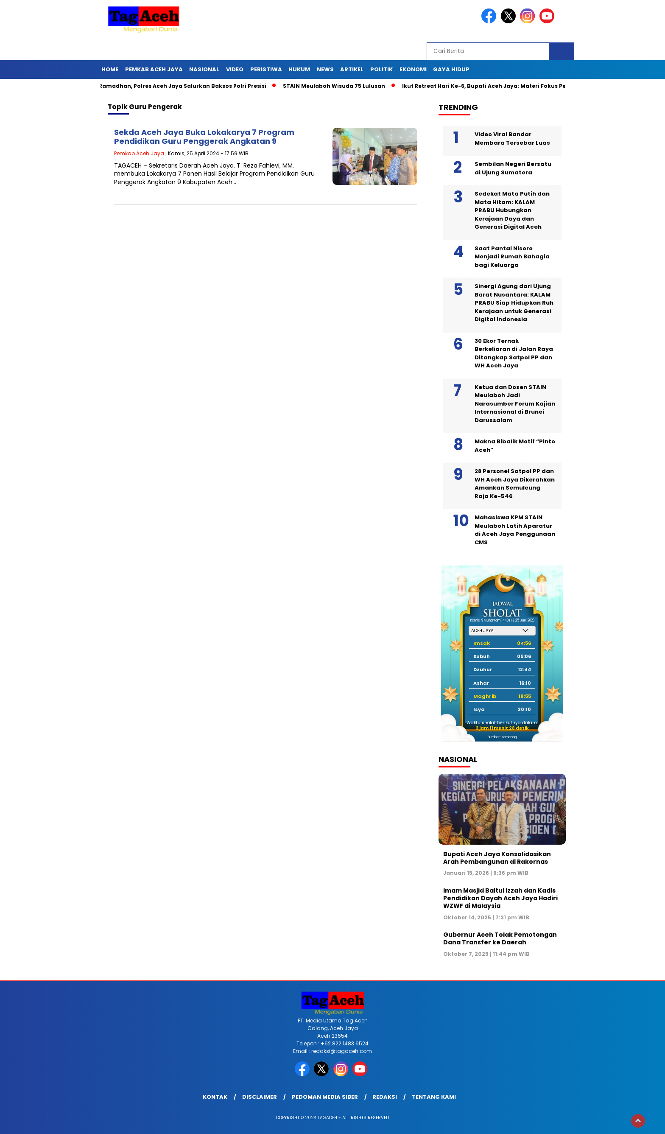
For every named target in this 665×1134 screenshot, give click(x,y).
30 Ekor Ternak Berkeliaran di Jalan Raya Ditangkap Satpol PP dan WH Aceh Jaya (514, 353)
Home (109, 69)
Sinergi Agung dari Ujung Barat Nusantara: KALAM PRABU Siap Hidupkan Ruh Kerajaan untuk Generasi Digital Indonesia (514, 302)
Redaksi (384, 1097)
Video (234, 69)
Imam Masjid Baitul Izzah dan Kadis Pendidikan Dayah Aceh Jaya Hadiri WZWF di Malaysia (500, 898)
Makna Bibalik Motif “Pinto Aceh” (515, 445)
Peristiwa (266, 69)
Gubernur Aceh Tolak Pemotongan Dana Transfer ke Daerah (500, 938)
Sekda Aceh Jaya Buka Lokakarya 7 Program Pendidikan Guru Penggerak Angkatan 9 (204, 137)
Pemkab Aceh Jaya (154, 69)
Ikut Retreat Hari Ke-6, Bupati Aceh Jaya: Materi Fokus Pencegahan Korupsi (515, 86)
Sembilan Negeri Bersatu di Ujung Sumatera (513, 168)
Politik (381, 69)
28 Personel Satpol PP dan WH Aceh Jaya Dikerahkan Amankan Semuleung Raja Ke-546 (515, 483)
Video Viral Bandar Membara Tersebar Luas (512, 138)
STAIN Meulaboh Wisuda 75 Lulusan (338, 86)
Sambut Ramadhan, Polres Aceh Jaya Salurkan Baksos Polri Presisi (174, 86)
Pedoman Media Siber (325, 1097)
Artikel (351, 69)
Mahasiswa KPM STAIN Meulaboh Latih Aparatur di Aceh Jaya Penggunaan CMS (515, 529)
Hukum (299, 69)
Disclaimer (259, 1097)
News (325, 69)
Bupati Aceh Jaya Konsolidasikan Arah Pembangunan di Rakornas (497, 858)
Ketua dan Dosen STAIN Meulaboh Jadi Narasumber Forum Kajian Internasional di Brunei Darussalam (515, 403)
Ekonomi (413, 69)
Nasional (204, 69)
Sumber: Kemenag (502, 737)
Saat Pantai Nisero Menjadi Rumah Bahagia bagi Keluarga (512, 256)
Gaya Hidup (451, 69)
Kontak (215, 1097)
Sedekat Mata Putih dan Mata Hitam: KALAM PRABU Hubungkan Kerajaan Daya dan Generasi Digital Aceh (512, 210)
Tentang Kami (434, 1097)
